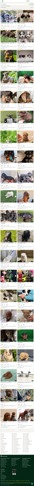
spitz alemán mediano (3, 438)
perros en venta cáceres (26, 438)
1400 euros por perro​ (14, 433)
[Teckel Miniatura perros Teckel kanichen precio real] (9, 176)
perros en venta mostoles (15, 450)
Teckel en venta (3, 465)
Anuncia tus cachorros (3, 477)
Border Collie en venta (3, 464)
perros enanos (2, 434)
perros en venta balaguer (26, 439)
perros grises (2, 450)
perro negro (2, 433)
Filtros (31, 4)
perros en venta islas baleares (15, 445)
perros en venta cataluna (15, 449)
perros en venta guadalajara (26, 443)
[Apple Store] (14, 472)
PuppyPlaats (13, 480)
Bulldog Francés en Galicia (25, 464)
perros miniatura (3, 445)
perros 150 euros (14, 437)
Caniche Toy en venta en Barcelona (26, 465)
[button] (9, 16)
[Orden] (32, 7)
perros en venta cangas (26, 433)
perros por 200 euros (14, 434)
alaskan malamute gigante (4, 443)
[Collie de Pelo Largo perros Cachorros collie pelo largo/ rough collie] (9, 16)
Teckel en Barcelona (24, 459)
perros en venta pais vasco (15, 439)
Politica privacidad (3, 471)
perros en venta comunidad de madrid (16, 438)
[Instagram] (15, 474)
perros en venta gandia (26, 434)
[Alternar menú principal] (1, 1)
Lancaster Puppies (27, 480)
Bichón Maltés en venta (3, 460)
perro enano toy (2, 449)
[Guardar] (15, 23)
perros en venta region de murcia (16, 444)
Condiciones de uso (3, 475)
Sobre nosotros (2, 470)
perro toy (2, 439)
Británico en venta (13, 460)
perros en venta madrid (26, 449)
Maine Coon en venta (14, 464)
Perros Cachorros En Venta (5, 458)
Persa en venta (13, 465)
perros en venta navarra (15, 443)
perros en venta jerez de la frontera (27, 444)
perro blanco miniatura (3, 444)
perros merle (2, 437)
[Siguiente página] (20, 430)
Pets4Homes (7, 480)
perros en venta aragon (26, 445)
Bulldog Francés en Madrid (25, 460)
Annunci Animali (22, 480)
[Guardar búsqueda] (32, 484)
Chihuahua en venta (3, 459)
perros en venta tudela (25, 437)
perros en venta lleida (25, 450)
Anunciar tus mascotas (3, 476)
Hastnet (10, 480)
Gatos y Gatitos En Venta (15, 458)
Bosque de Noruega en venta (15, 459)
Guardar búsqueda (3, 7)
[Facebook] (13, 474)
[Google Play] (14, 469)
